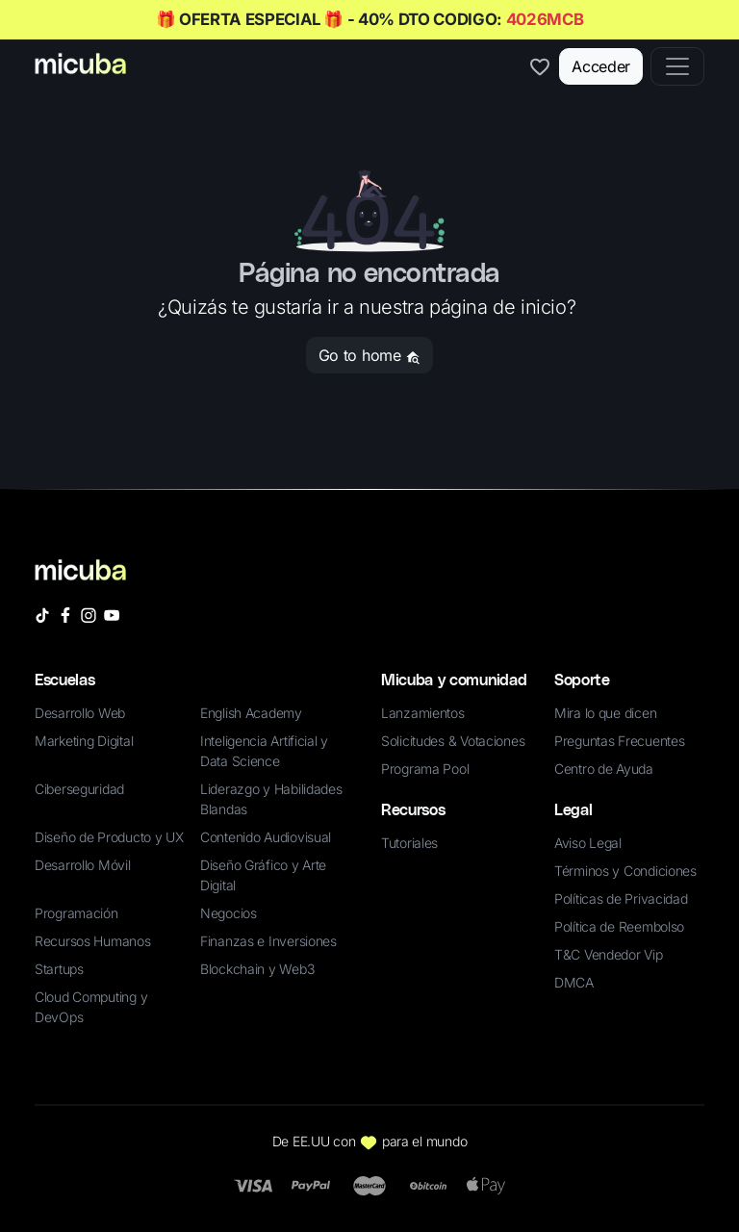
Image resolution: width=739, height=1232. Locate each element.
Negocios (228, 913)
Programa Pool (425, 768)
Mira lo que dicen (605, 713)
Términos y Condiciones (625, 870)
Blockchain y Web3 (257, 969)
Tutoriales (409, 842)
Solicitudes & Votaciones (452, 740)
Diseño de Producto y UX (109, 837)
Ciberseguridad (79, 789)
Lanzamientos (423, 713)
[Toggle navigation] (677, 66)
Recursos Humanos (93, 941)
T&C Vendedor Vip (608, 954)
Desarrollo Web (80, 713)
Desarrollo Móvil (83, 865)
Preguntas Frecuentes (619, 740)
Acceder (601, 66)
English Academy (251, 713)
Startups (59, 969)
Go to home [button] (369, 355)
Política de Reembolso (619, 926)
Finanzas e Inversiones (268, 941)
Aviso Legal (588, 842)
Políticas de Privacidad (621, 898)
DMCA (574, 982)
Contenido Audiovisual (265, 837)
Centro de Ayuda (603, 768)
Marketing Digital (84, 740)
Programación (76, 913)
